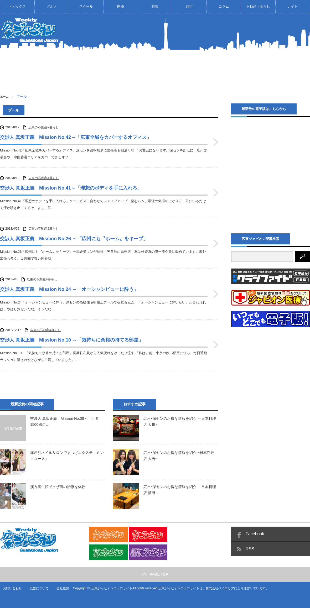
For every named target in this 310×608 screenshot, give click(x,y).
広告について (36, 588)
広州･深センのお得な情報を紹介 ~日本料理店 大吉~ (178, 455)
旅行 (189, 6)
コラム (224, 6)
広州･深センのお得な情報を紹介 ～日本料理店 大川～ (179, 421)
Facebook (255, 534)
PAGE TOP (155, 574)
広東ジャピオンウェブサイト (109, 588)
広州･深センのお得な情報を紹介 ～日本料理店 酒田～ (179, 490)
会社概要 (60, 588)
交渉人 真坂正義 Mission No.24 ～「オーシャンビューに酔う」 (69, 289)
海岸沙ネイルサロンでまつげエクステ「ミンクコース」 (67, 455)
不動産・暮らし (258, 6)
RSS (250, 549)
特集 (155, 6)
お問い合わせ (9, 588)
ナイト (292, 6)
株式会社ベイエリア (218, 588)
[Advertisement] (248, 57)
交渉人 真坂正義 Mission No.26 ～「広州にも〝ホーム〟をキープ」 (74, 238)
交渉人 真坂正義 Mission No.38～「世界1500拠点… (64, 421)
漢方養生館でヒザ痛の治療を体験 (57, 487)
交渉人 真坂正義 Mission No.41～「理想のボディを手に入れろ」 (71, 188)
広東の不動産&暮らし (43, 127)
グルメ (52, 6)
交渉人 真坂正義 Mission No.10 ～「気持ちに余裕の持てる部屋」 (71, 340)
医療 (120, 6)
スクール (86, 6)
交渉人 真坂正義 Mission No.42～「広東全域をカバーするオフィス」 (75, 137)
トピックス (17, 6)
